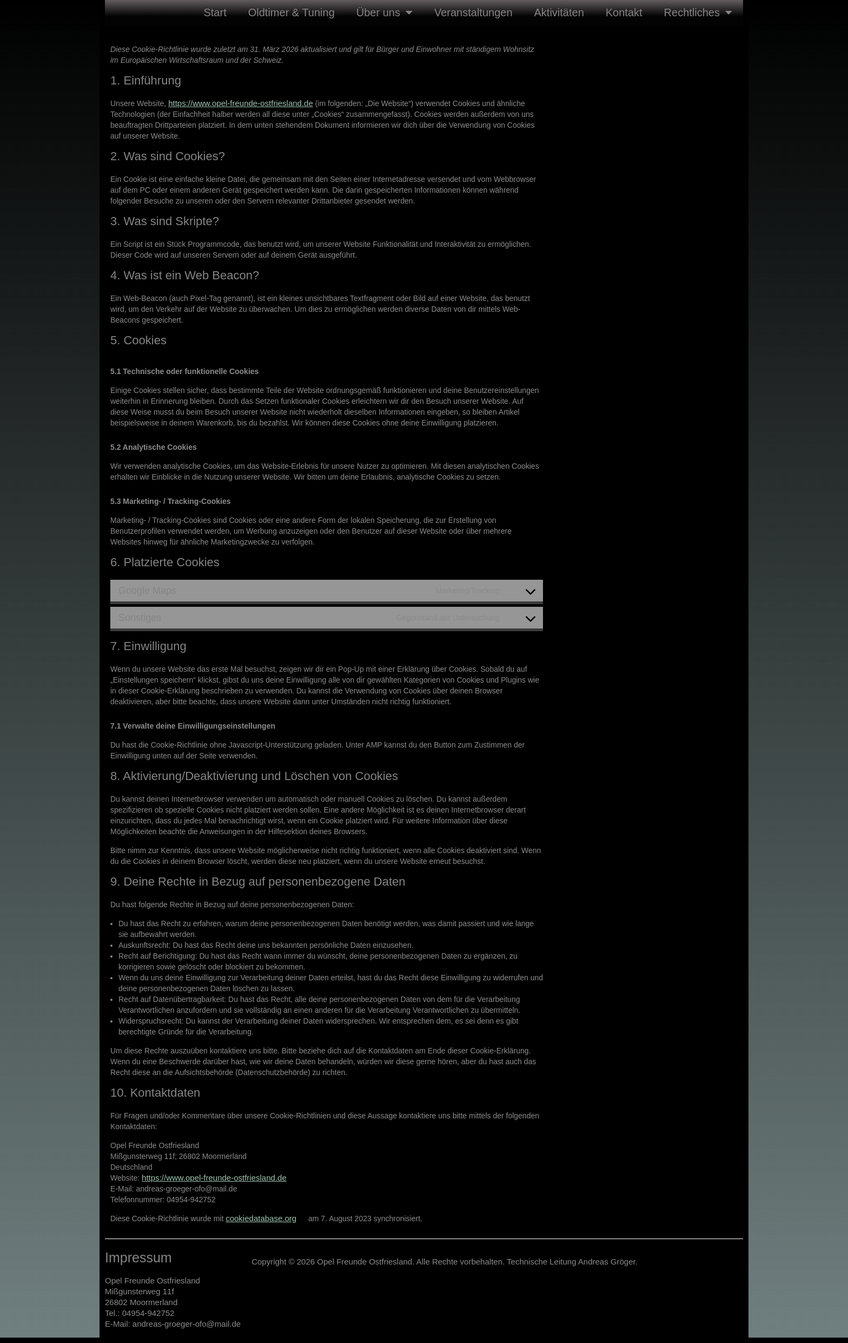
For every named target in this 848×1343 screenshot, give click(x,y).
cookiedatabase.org (261, 1218)
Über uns (384, 12)
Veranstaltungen (473, 12)
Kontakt (624, 12)
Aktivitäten (559, 12)
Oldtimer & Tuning (291, 12)
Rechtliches (698, 12)
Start (214, 12)
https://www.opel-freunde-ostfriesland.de (240, 103)
